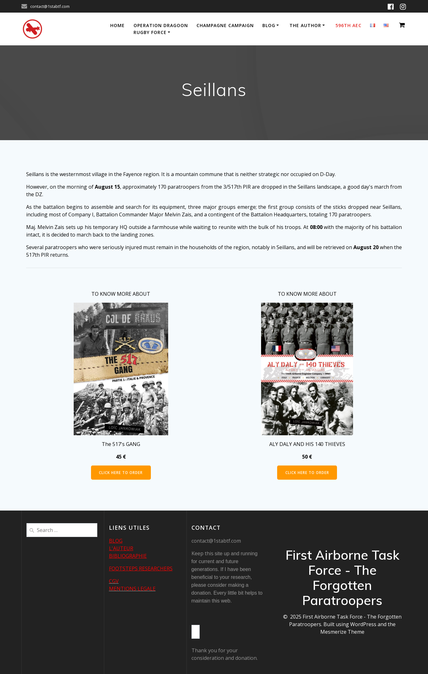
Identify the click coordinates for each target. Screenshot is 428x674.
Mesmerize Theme (342, 631)
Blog (268, 25)
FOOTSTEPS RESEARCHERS (141, 568)
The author (305, 25)
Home (117, 25)
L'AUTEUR (121, 548)
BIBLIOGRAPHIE (128, 555)
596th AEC (348, 25)
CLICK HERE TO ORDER (121, 472)
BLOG (116, 540)
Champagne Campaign (225, 25)
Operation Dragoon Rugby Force (161, 28)
